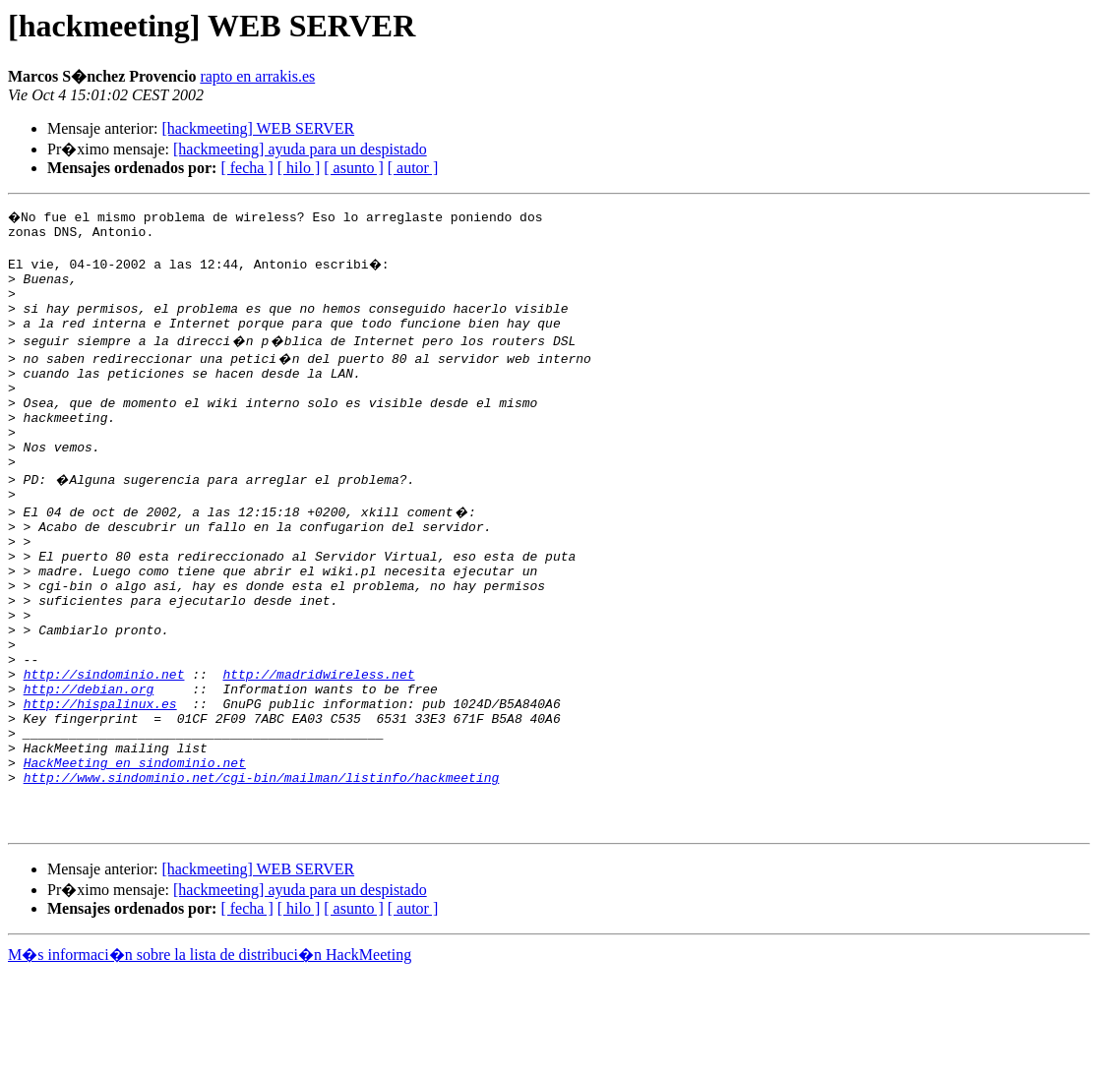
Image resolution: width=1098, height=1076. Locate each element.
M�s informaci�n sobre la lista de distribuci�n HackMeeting (209, 1057)
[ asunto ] (353, 167)
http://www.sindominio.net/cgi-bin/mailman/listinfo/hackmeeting (262, 871)
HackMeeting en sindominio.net (135, 854)
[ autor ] (413, 167)
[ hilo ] (299, 167)
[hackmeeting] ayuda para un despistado (300, 149)
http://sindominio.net (104, 747)
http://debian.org (89, 765)
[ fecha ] (246, 167)
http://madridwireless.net (318, 747)
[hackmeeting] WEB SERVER (257, 128)
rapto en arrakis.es (257, 76)
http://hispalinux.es (100, 783)
